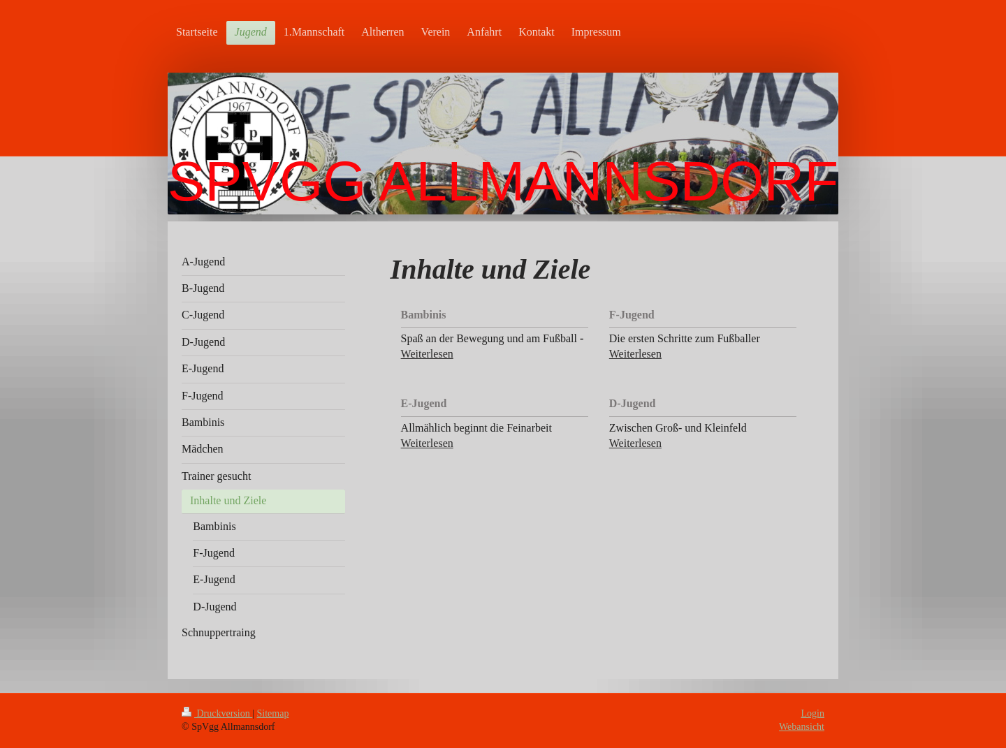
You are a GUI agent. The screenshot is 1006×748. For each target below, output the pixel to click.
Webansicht (801, 726)
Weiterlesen (427, 354)
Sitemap (273, 713)
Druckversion (217, 713)
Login (812, 713)
